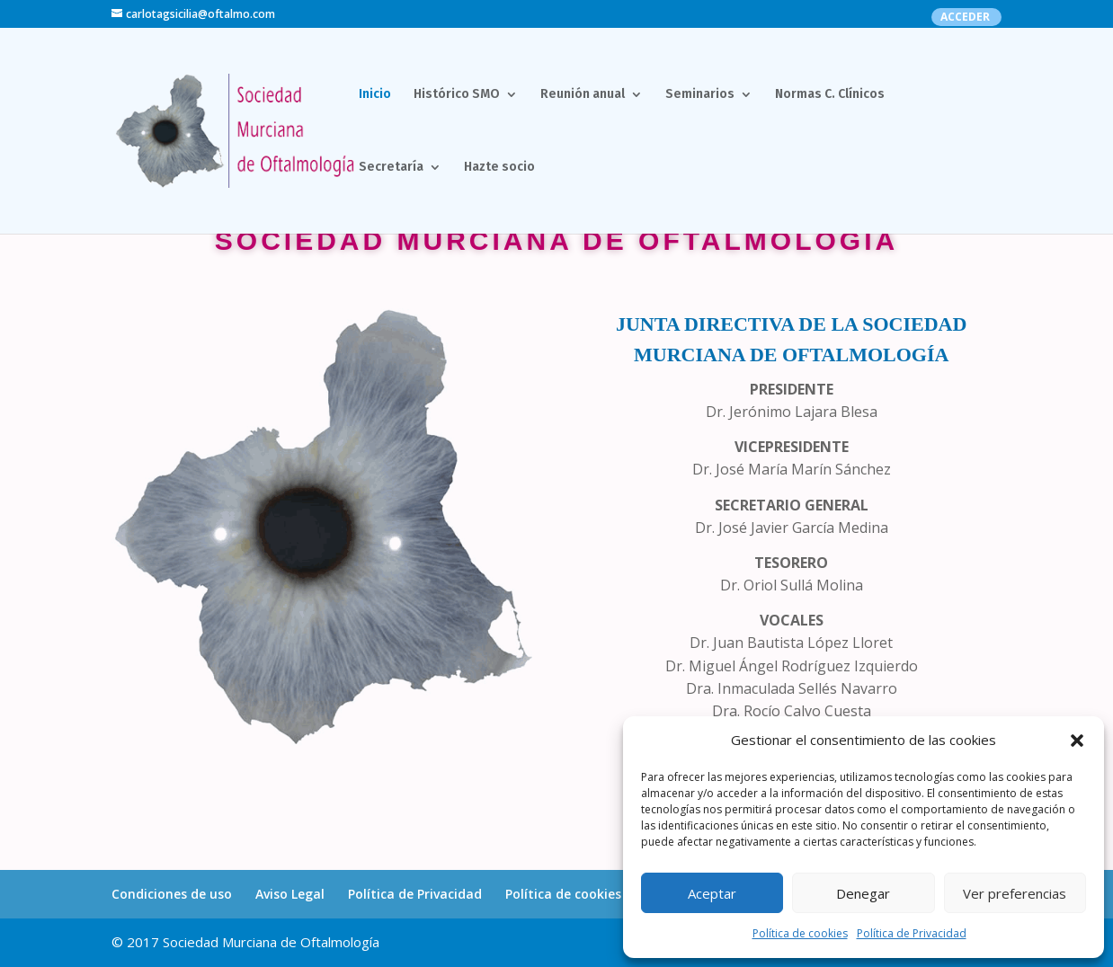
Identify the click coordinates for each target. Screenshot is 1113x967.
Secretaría (391, 167)
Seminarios (700, 95)
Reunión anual (582, 95)
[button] (1077, 741)
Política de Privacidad (911, 933)
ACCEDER (965, 18)
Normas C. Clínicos (830, 95)
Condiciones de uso (171, 893)
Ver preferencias (1014, 893)
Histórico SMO (457, 95)
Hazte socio (499, 167)
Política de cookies (800, 933)
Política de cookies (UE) (577, 893)
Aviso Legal (290, 893)
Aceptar (712, 893)
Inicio (375, 95)
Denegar (863, 893)
